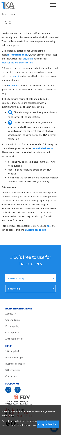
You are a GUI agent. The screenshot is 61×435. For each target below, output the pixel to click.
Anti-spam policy (14, 338)
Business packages (15, 363)
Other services (12, 369)
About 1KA (10, 313)
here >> (16, 75)
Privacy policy (12, 326)
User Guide (13, 85)
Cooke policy (12, 332)
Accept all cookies (47, 424)
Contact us (11, 376)
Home (4, 14)
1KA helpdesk (12, 351)
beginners (28, 58)
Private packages (14, 357)
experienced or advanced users (17, 62)
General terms (12, 319)
